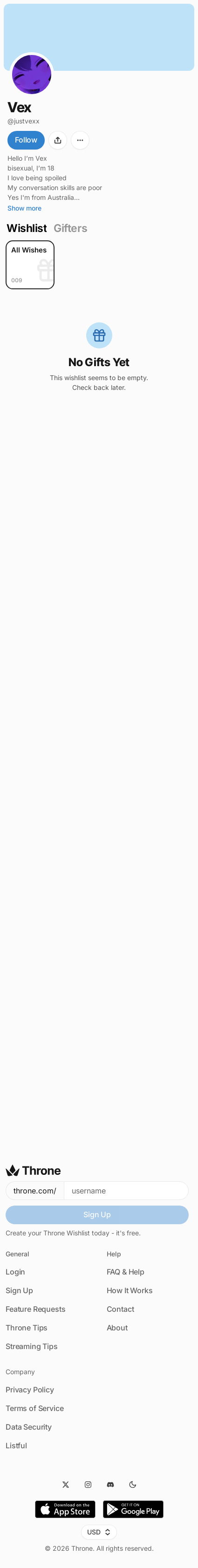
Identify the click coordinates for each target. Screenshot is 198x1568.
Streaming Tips (32, 1346)
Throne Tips (27, 1327)
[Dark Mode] (132, 1484)
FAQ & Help (125, 1271)
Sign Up (97, 1214)
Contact (120, 1309)
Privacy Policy (30, 1389)
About (117, 1327)
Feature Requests (35, 1309)
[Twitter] (65, 1484)
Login (15, 1271)
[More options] (80, 140)
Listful (16, 1445)
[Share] (57, 140)
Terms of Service (34, 1408)
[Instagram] (88, 1484)
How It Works (130, 1290)
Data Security (29, 1427)
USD (99, 1532)
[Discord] (110, 1484)
